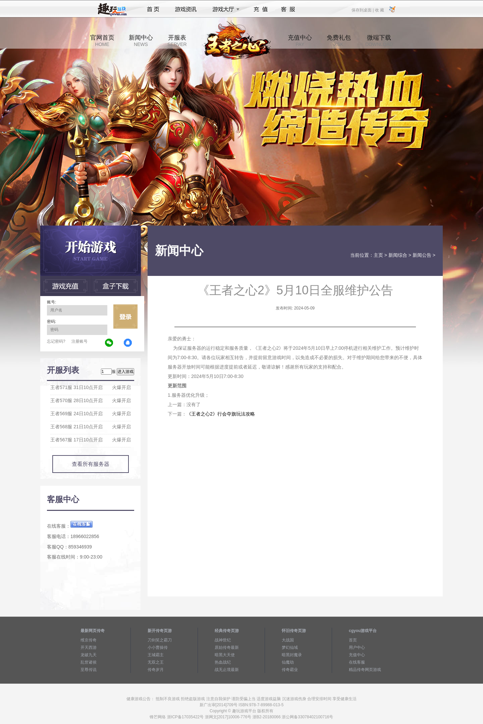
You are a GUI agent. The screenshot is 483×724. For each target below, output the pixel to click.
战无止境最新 (227, 669)
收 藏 (379, 9)
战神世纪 (223, 640)
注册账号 (79, 341)
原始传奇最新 (227, 647)
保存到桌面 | (363, 9)
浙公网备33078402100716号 (307, 717)
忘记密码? (56, 341)
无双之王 (156, 662)
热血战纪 (223, 662)
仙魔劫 (288, 662)
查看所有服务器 (90, 464)
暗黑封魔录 (292, 655)
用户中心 (357, 647)
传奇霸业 (290, 669)
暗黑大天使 (225, 655)
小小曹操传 (158, 647)
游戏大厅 (224, 9)
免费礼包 (339, 40)
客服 (288, 9)
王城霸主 (156, 655)
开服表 (176, 40)
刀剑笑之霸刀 (160, 640)
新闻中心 (141, 40)
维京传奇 (88, 640)
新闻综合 (397, 255)
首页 (153, 9)
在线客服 (357, 662)
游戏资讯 (186, 9)
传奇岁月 (156, 669)
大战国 (288, 640)
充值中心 (300, 40)
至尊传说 (88, 669)
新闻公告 (422, 255)
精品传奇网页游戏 (365, 669)
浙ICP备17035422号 (185, 717)
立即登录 (125, 316)
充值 (260, 9)
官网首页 (102, 40)
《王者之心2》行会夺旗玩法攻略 (220, 414)
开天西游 (88, 647)
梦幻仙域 (290, 647)
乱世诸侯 (88, 662)
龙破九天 (88, 655)
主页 (378, 255)
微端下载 (379, 40)
